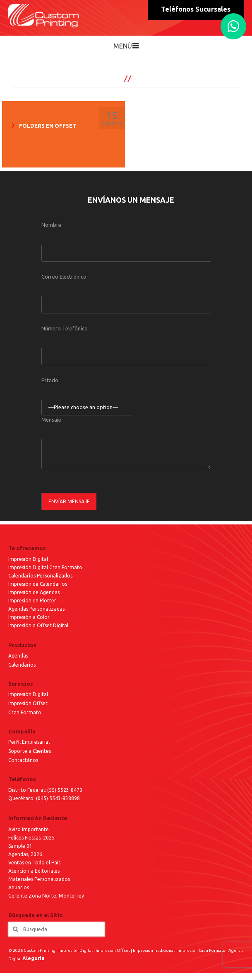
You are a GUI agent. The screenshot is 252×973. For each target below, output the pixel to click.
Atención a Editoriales (34, 871)
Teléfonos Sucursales (195, 9)
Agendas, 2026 (25, 854)
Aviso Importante (28, 829)
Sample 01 (20, 846)
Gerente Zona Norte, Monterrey (46, 895)
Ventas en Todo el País (34, 862)
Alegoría (33, 958)
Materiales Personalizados (39, 879)
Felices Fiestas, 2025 (31, 837)
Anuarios (18, 887)
